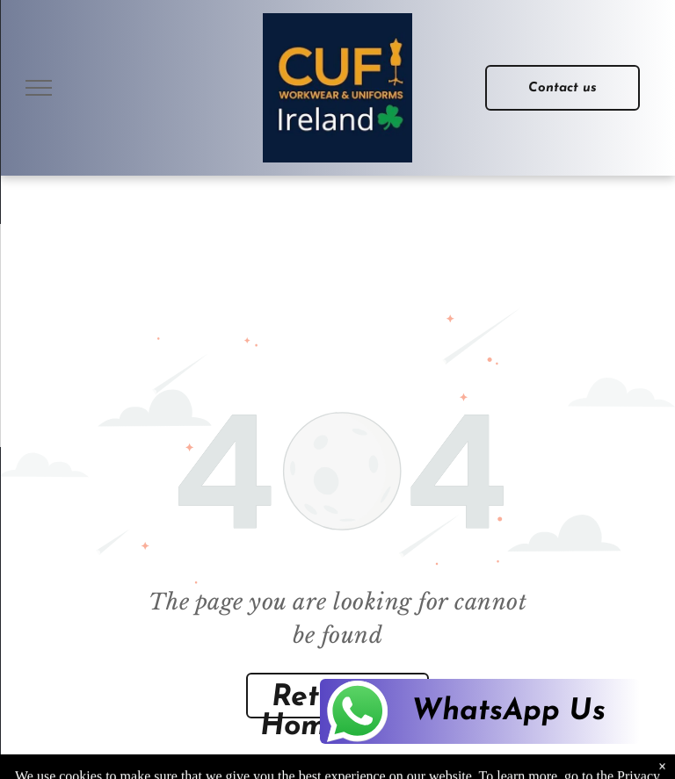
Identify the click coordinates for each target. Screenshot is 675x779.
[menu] (39, 88)
